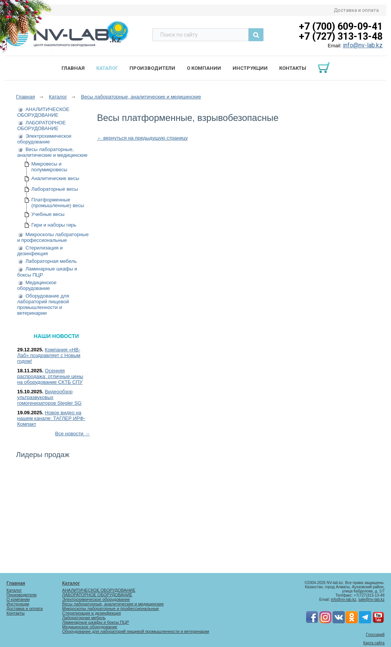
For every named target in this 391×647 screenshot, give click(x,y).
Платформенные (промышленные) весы (57, 202)
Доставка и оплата (356, 10)
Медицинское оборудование (37, 285)
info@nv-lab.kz (363, 45)
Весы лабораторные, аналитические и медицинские (52, 152)
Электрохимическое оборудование (44, 139)
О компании (204, 68)
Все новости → (72, 433)
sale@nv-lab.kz (371, 599)
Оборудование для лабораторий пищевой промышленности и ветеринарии (43, 304)
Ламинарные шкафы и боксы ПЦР (95, 622)
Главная (73, 68)
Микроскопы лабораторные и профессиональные (53, 237)
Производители (152, 68)
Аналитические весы (55, 178)
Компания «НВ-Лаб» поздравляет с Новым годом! (48, 355)
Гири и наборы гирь (53, 225)
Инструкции (250, 68)
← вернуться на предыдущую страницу (142, 138)
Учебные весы (48, 214)
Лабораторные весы (54, 189)
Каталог (107, 68)
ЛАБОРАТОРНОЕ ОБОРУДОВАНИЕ (41, 125)
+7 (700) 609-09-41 (341, 26)
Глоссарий (375, 635)
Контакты (292, 68)
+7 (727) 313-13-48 (341, 36)
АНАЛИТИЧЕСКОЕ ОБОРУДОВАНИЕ (43, 112)
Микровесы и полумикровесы (49, 166)
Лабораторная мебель (51, 261)
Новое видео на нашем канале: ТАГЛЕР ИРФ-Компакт (51, 418)
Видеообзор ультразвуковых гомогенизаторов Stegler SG (49, 397)
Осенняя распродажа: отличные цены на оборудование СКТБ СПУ (50, 376)
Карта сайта (374, 643)
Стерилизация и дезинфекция (40, 250)
